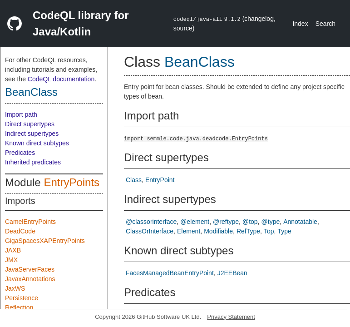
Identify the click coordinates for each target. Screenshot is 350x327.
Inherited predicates (33, 162)
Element (188, 231)
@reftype (226, 221)
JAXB (13, 250)
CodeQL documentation (61, 79)
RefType (248, 231)
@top (250, 221)
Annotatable (300, 221)
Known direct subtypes (37, 143)
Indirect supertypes (32, 133)
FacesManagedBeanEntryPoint (170, 273)
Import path (21, 114)
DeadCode (20, 231)
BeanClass (31, 92)
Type (284, 231)
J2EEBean (232, 273)
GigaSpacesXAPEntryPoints (45, 240)
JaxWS (15, 288)
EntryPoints (71, 182)
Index (300, 23)
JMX (11, 259)
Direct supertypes (29, 124)
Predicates (20, 152)
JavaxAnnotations (30, 278)
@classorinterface (151, 221)
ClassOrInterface (149, 231)
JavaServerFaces (29, 269)
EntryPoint (160, 179)
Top (269, 231)
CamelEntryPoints (30, 221)
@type (270, 221)
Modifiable (218, 231)
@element (194, 221)
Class (134, 179)
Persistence (21, 298)
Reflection (19, 307)
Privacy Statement (231, 316)
